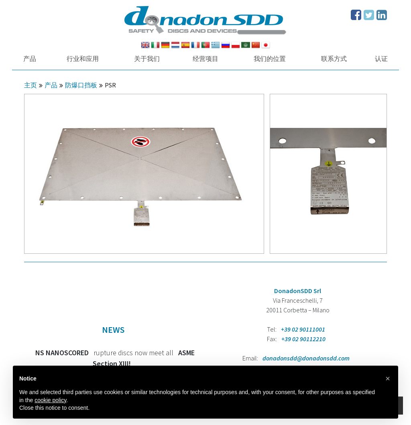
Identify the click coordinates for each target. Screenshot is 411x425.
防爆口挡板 (81, 85)
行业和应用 (83, 59)
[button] (387, 378)
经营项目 (205, 59)
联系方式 (334, 59)
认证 (381, 59)
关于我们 (147, 59)
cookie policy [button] (50, 400)
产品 (29, 59)
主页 (30, 85)
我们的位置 (270, 59)
